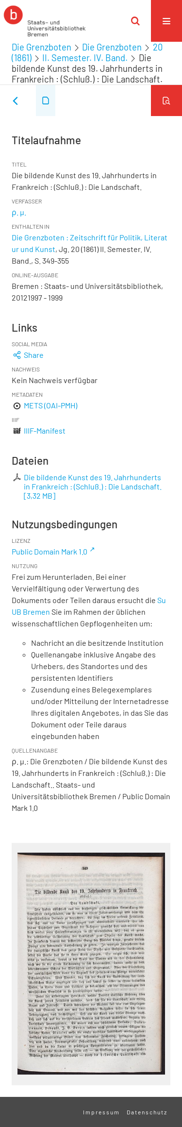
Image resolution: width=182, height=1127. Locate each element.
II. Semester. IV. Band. (85, 57)
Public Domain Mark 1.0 (49, 551)
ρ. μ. (19, 212)
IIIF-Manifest (45, 430)
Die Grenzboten (41, 47)
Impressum (101, 1112)
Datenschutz (147, 1112)
